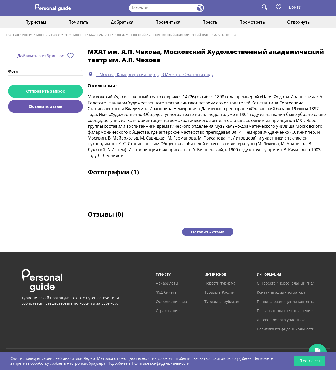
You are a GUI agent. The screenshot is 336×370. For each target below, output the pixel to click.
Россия (27, 34)
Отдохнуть (298, 22)
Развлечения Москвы (68, 34)
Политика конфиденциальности (285, 328)
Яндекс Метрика (98, 358)
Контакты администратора (281, 292)
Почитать (78, 22)
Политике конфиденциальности (161, 363)
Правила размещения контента (285, 301)
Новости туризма (219, 283)
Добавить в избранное (40, 56)
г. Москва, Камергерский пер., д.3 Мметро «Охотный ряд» (154, 74)
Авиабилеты (167, 283)
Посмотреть (252, 22)
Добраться (122, 22)
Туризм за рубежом (221, 301)
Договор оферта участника (281, 319)
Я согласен (309, 360)
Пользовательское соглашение (285, 310)
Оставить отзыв (45, 106)
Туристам (36, 22)
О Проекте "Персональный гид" (285, 283)
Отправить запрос (45, 91)
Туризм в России (219, 292)
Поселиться (167, 22)
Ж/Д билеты (166, 292)
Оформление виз (171, 301)
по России (83, 303)
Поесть (209, 22)
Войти (295, 7)
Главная (12, 34)
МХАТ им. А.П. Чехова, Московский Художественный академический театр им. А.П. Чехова (162, 34)
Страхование (168, 310)
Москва (42, 34)
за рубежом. (107, 303)
